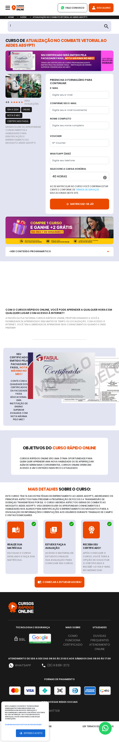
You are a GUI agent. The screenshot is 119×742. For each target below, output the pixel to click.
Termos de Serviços (87, 189)
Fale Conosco (72, 8)
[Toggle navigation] (7, 8)
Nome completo (60, 118)
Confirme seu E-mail (63, 103)
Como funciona (72, 638)
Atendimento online (99, 646)
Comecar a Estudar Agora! (59, 582)
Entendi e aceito (30, 733)
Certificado (73, 644)
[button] (105, 177)
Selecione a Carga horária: (68, 168)
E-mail (54, 88)
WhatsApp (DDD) (60, 153)
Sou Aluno (101, 8)
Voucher (56, 136)
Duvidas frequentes (99, 638)
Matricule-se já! (79, 204)
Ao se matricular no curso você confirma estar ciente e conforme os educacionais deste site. (79, 189)
